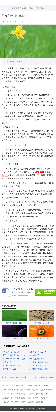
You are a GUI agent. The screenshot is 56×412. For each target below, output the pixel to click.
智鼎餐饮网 (44, 398)
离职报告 (40, 8)
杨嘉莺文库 (22, 394)
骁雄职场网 (22, 398)
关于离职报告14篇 (9, 369)
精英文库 (27, 390)
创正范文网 (39, 402)
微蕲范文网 (30, 394)
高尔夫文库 (14, 402)
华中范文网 (11, 390)
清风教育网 (22, 402)
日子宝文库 (5, 394)
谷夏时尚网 (36, 386)
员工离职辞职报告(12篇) (12, 366)
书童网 (4, 390)
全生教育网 (30, 402)
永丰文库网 (36, 398)
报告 (31, 8)
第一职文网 (14, 398)
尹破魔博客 (19, 386)
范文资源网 (14, 394)
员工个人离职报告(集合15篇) (14, 355)
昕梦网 (29, 398)
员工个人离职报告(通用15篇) (14, 359)
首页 (24, 8)
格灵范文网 (43, 390)
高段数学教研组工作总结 (17, 377)
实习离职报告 (34, 355)
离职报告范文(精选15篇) (38, 362)
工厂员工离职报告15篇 (37, 366)
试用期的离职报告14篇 (37, 352)
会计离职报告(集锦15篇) (38, 369)
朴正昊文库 (5, 402)
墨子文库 (24, 408)
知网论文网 (19, 390)
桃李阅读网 (35, 390)
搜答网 (46, 394)
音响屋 (13, 386)
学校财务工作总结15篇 (46, 377)
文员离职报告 (8, 362)
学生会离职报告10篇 (37, 359)
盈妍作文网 (44, 386)
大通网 (50, 390)
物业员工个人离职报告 (11, 352)
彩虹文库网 (39, 394)
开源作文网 (28, 386)
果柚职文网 (5, 398)
